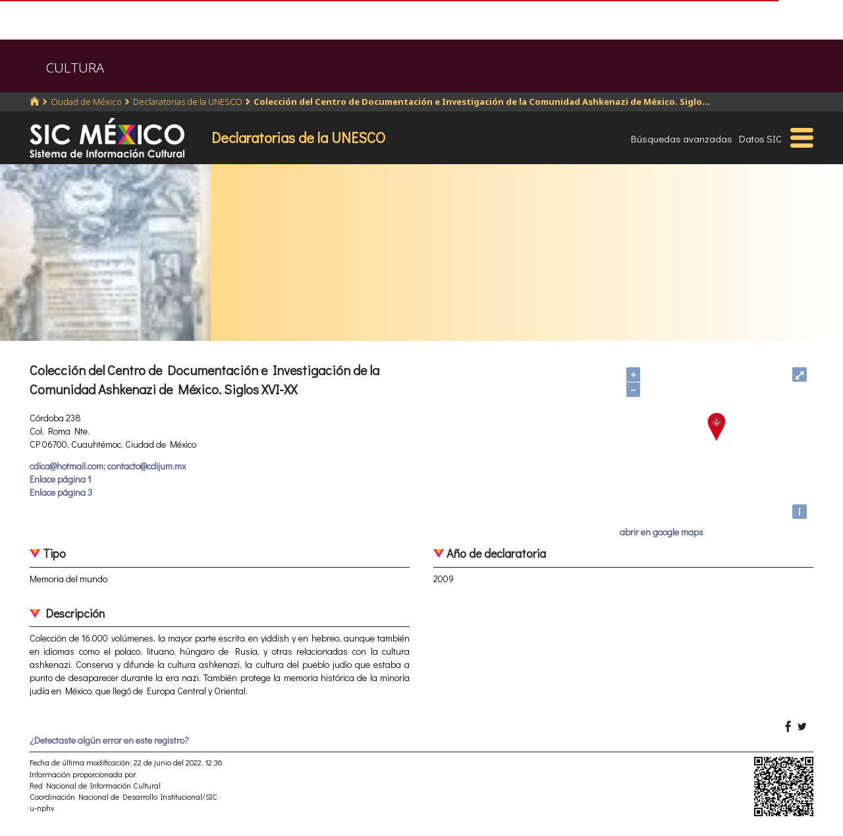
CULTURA (75, 67)
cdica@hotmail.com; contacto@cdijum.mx (108, 466)
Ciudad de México (86, 101)
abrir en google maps (661, 531)
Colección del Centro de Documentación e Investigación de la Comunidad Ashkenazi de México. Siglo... (482, 101)
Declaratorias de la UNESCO (187, 101)
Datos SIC (760, 138)
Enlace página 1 (60, 479)
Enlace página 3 (61, 492)
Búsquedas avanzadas (681, 138)
